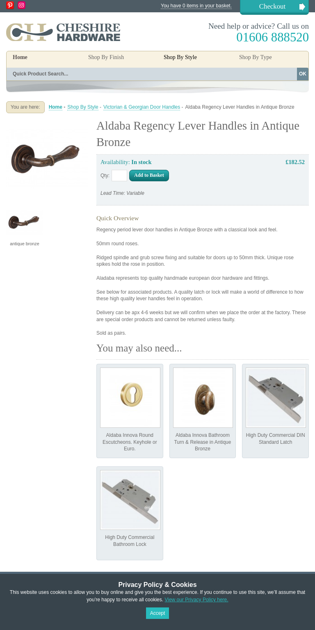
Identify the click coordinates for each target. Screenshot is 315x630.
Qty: (105, 175)
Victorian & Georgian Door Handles (141, 107)
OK (302, 74)
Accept (157, 613)
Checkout (272, 6)
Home (20, 57)
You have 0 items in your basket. (196, 6)
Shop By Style (82, 107)
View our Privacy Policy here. (196, 600)
